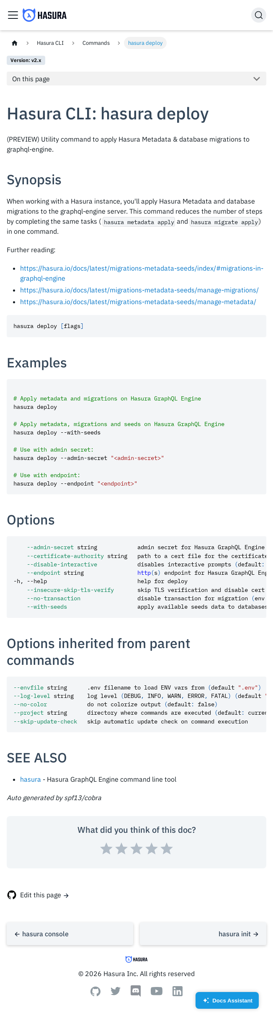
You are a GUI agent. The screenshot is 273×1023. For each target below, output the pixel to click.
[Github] (95, 993)
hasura (30, 779)
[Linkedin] (178, 993)
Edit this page (40, 895)
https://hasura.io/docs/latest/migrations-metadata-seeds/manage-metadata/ (138, 301)
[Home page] (15, 43)
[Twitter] (116, 993)
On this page (31, 79)
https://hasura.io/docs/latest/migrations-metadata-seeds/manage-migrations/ (139, 290)
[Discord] (136, 994)
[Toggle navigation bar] (13, 15)
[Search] (258, 15)
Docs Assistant (227, 1003)
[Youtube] (156, 993)
